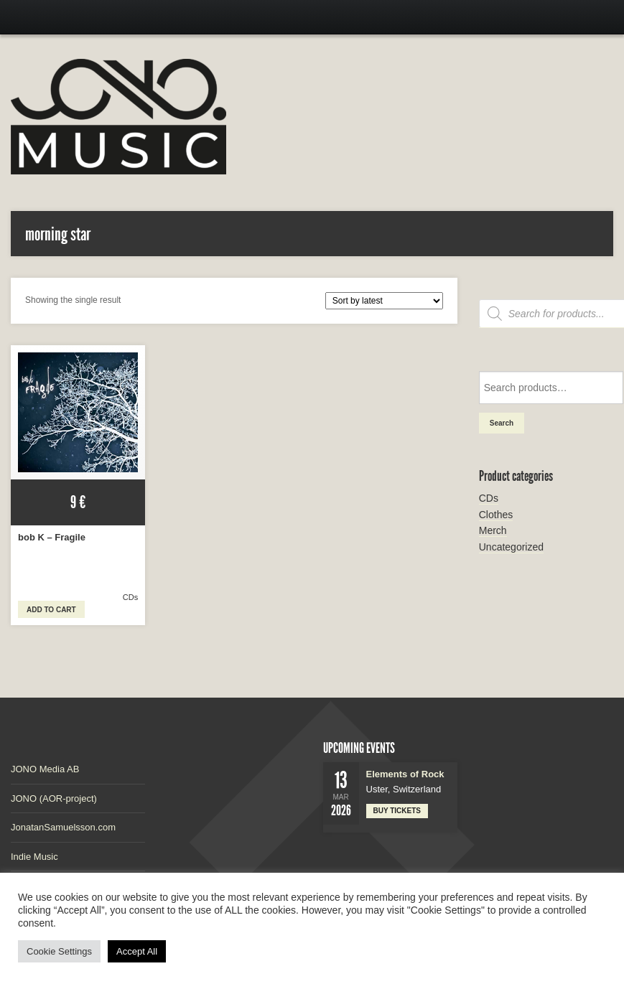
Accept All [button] (136, 951)
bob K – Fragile (51, 537)
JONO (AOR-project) (54, 798)
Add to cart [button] (51, 610)
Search (501, 423)
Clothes (496, 514)
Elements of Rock (405, 774)
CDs (130, 597)
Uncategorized (511, 547)
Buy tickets (397, 811)
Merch (493, 530)
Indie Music (34, 856)
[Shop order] (384, 300)
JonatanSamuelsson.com (63, 827)
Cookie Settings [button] (59, 951)
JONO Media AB (45, 769)
